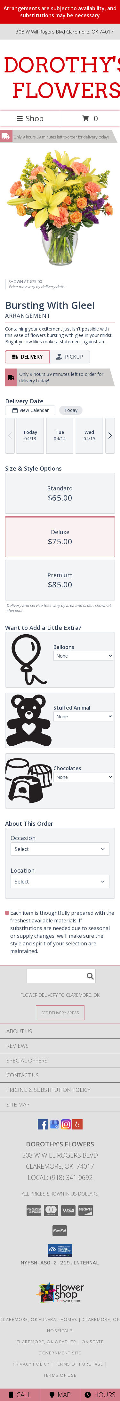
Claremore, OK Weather (46, 1342)
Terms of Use (60, 1375)
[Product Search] (61, 976)
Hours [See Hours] (100, 1394)
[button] (60, 1250)
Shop (30, 118)
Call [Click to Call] (20, 1394)
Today (70, 410)
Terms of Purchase (79, 1364)
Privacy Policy (31, 1364)
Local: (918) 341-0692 (60, 1177)
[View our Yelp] (77, 1127)
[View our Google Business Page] (54, 1127)
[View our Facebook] (43, 1127)
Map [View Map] (60, 1394)
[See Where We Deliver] (60, 1013)
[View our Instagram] (66, 1127)
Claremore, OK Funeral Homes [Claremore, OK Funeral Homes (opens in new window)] (38, 1319)
